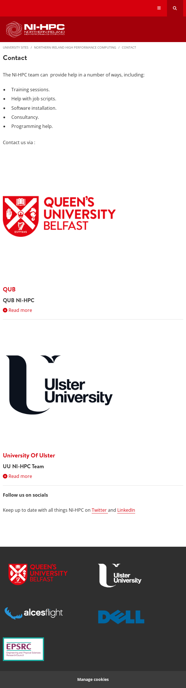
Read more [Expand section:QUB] (17, 310)
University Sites (15, 47)
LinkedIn (126, 510)
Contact (129, 47)
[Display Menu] (159, 8)
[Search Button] (175, 8)
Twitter (100, 510)
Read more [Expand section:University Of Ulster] (17, 476)
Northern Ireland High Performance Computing (75, 47)
